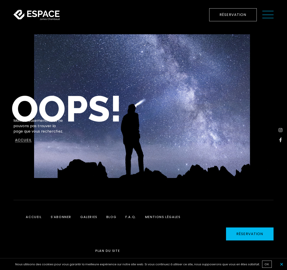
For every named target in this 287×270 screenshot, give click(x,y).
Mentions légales (162, 217)
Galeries (88, 217)
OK (267, 264)
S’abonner (61, 217)
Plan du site (107, 251)
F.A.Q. (130, 217)
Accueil (33, 217)
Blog (111, 217)
